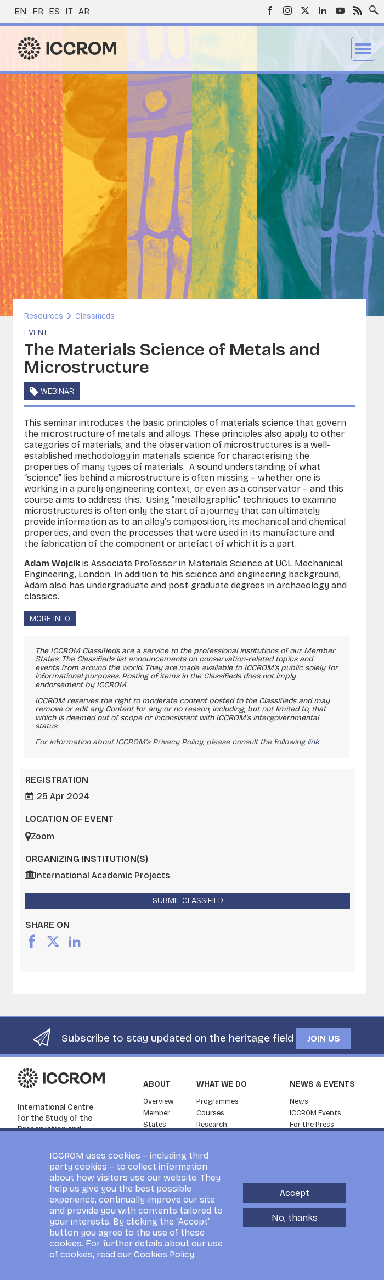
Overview (158, 1101)
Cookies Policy (164, 1254)
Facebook (270, 10)
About (157, 1084)
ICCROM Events (315, 1113)
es (54, 11)
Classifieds (95, 316)
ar (83, 11)
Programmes (217, 1101)
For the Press (312, 1124)
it (69, 11)
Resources (43, 316)
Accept (294, 1193)
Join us (323, 1038)
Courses (210, 1113)
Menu (363, 49)
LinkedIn (322, 10)
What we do (221, 1084)
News (299, 1101)
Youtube (340, 10)
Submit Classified (188, 900)
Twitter (305, 10)
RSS (357, 10)
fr (37, 11)
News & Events (322, 1084)
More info (50, 619)
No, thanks (295, 1217)
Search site (371, 7)
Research (211, 1124)
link (313, 742)
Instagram (287, 10)
